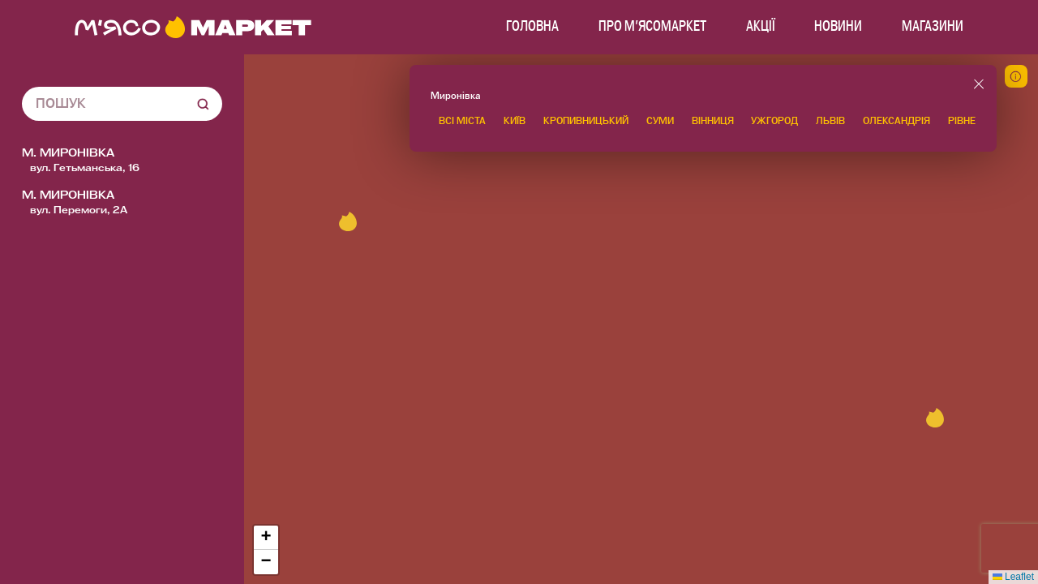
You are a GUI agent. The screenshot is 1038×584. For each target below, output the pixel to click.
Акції (760, 26)
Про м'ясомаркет (652, 26)
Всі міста (462, 121)
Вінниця (713, 121)
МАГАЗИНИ (932, 26)
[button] (935, 417)
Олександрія (896, 121)
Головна (532, 26)
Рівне (962, 121)
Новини (838, 26)
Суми (660, 121)
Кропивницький (585, 121)
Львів (830, 121)
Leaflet (1013, 576)
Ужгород (774, 121)
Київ (514, 121)
